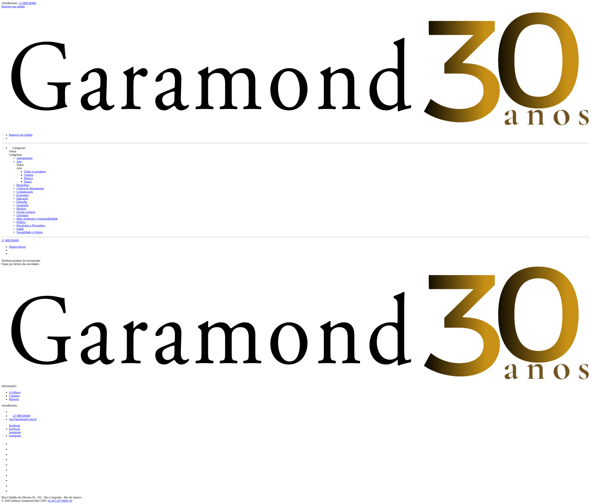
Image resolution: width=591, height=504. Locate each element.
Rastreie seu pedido (13, 6)
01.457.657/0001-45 (60, 500)
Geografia (22, 205)
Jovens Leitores (25, 212)
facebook (14, 425)
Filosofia (21, 201)
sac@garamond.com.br (23, 419)
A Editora (15, 392)
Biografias (22, 185)
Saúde (20, 228)
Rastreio (14, 399)
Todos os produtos (35, 171)
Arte (19, 161)
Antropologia (24, 158)
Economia (22, 195)
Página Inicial (17, 246)
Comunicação (24, 191)
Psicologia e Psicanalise (30, 225)
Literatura (22, 215)
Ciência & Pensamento (30, 188)
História (21, 208)
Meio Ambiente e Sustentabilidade (37, 218)
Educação (22, 198)
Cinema (28, 174)
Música (28, 178)
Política (21, 222)
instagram (15, 432)
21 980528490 (27, 3)
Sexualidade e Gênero (29, 232)
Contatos (14, 395)
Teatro (28, 181)
